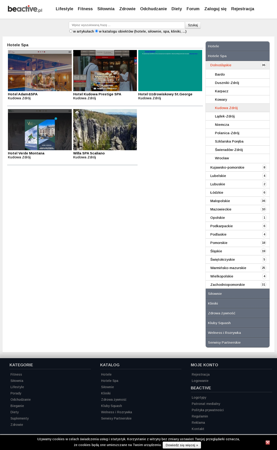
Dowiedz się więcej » (182, 445)
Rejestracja (201, 374)
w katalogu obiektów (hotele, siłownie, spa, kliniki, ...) (143, 31)
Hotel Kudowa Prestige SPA (97, 94)
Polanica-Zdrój (227, 133)
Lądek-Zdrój (225, 116)
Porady (15, 393)
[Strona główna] (25, 11)
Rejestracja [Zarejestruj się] (242, 9)
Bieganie (17, 406)
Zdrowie (127, 9)
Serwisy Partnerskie (224, 342)
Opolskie (217, 218)
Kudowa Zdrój (226, 108)
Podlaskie (218, 234)
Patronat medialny (206, 404)
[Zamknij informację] (268, 443)
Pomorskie (219, 243)
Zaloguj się (215, 9)
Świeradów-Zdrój (229, 150)
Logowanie (200, 381)
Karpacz (221, 91)
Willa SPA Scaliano (89, 153)
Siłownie (215, 294)
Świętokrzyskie (222, 259)
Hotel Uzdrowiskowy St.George (165, 94)
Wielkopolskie (221, 276)
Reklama (198, 422)
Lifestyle (64, 9)
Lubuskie (217, 184)
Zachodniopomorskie (227, 285)
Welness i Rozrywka (224, 333)
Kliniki (213, 303)
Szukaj (193, 25)
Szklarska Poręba (229, 141)
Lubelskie (218, 176)
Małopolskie (220, 201)
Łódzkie (216, 192)
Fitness (85, 9)
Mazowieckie (220, 209)
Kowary (221, 99)
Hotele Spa (217, 56)
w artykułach (83, 31)
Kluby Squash (219, 323)
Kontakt (198, 429)
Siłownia (106, 9)
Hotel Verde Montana (26, 153)
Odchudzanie (153, 9)
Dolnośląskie (220, 65)
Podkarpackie (221, 226)
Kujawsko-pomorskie (227, 167)
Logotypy (199, 397)
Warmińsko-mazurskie (228, 268)
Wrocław (222, 158)
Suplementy (19, 418)
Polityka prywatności (208, 410)
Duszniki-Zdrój (227, 83)
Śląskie (216, 251)
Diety (176, 9)
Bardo (220, 74)
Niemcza (222, 125)
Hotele (213, 46)
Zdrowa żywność (221, 313)
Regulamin (200, 416)
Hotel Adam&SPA (23, 94)
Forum (193, 9)
